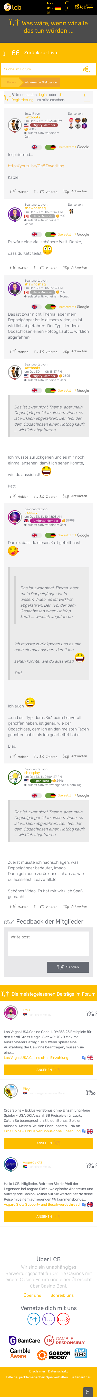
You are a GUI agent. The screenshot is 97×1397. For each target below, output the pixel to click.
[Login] (78, 7)
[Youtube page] (63, 1319)
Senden (72, 967)
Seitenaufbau (81, 1377)
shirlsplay (32, 773)
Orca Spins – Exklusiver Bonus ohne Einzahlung (42, 1131)
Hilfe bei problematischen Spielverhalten (37, 1377)
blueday (30, 513)
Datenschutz (58, 1371)
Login (43, 95)
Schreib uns (62, 1295)
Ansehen (48, 1070)
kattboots (32, 117)
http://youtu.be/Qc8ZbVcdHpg (36, 165)
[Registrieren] (68, 7)
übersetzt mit (73, 147)
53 (90, 1164)
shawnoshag (35, 208)
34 (90, 1012)
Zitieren (45, 192)
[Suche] (86, 69)
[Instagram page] (48, 1319)
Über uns (32, 1295)
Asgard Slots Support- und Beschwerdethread (42, 1204)
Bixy (26, 1089)
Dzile (27, 1010)
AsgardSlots (32, 1162)
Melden (19, 192)
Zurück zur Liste (31, 53)
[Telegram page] (33, 1319)
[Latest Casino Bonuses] (12, 7)
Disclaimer (37, 1371)
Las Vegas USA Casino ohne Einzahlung (36, 1058)
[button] (87, 1057)
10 (90, 1091)
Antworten (79, 191)
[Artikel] (49, 7)
